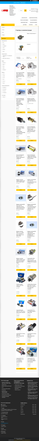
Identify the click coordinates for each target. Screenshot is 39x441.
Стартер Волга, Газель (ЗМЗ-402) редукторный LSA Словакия (31, 335)
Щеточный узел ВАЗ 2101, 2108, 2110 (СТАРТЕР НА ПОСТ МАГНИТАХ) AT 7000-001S (20, 75)
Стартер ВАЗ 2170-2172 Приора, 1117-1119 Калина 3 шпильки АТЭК (20, 360)
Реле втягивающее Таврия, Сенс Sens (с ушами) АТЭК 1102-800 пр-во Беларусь (31, 156)
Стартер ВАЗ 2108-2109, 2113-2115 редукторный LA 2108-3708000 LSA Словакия (31, 260)
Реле (2, 387)
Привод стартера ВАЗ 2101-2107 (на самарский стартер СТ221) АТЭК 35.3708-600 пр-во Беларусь (20, 206)
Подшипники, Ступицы (5, 393)
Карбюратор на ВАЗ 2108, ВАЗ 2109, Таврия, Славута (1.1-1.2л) (33, 393)
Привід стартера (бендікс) (31, 33)
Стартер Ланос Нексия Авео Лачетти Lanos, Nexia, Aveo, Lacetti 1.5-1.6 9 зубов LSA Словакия (31, 286)
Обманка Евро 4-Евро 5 (18, 384)
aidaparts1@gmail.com (4, 423)
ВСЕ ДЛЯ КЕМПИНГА (33, 20)
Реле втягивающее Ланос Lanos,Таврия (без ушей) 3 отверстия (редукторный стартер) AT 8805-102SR (20, 102)
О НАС (36, 24)
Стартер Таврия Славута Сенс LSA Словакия (19, 285)
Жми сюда (23, 2)
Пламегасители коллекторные (20, 386)
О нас (3, 32)
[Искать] (25, 10)
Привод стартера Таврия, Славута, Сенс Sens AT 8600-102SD (20, 180)
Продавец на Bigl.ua (19, 439)
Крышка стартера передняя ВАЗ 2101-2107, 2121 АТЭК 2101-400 (31, 100)
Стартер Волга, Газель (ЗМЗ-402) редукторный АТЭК (20, 334)
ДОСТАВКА (25, 24)
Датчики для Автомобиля (6, 388)
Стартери (28, 44)
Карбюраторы (4, 384)
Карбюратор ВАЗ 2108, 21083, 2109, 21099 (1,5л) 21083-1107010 (32, 390)
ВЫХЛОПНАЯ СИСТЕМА (33, 17)
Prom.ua (24, 438)
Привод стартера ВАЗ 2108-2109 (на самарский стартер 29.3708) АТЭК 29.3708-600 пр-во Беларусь (31, 234)
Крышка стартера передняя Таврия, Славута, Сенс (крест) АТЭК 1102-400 (31, 74)
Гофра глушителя (17, 389)
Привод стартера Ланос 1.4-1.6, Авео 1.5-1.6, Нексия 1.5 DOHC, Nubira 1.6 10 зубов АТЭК (20, 233)
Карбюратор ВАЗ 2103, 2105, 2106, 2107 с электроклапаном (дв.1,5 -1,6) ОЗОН (33, 386)
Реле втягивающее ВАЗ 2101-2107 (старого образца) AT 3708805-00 (20, 156)
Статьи (3, 29)
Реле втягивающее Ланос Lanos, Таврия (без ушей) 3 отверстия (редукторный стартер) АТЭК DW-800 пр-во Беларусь (20, 130)
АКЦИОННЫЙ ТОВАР (24, 22)
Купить (21, 84)
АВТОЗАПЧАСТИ (24, 17)
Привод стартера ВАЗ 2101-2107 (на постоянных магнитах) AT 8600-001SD (31, 181)
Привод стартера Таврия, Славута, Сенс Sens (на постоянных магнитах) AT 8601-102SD (20, 261)
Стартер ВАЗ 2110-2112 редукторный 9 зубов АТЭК (31, 311)
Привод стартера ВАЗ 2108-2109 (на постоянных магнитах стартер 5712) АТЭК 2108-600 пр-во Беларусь (31, 207)
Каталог (3, 27)
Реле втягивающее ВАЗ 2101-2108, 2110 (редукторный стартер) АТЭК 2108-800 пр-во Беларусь (31, 129)
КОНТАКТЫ (31, 24)
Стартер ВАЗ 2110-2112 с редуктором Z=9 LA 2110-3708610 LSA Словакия (31, 360)
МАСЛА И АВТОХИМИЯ (24, 20)
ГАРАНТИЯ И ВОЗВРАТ (33, 22)
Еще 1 (4, 51)
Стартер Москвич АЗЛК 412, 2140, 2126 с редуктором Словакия (20, 311)
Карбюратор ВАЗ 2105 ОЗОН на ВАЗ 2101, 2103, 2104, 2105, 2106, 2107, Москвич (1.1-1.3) (33, 383)
